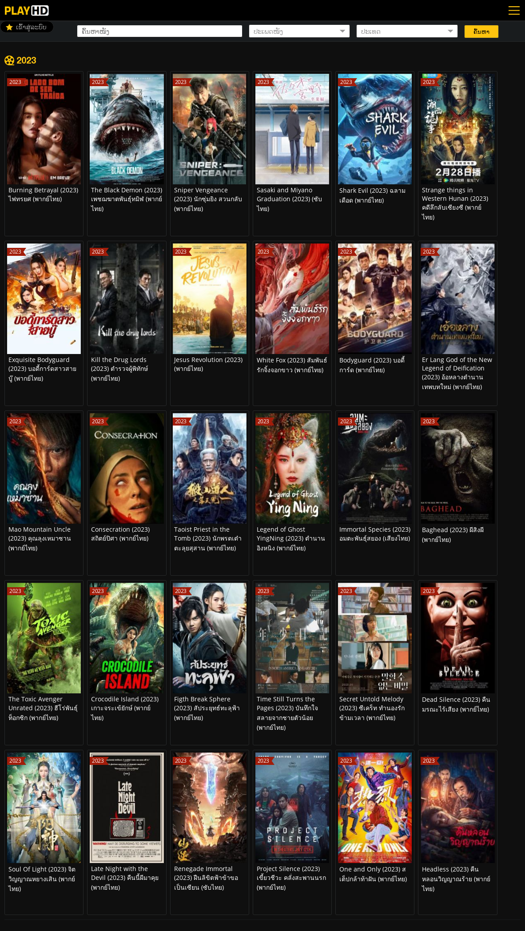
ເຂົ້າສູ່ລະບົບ (31, 27)
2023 (26, 60)
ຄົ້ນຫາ (481, 31)
